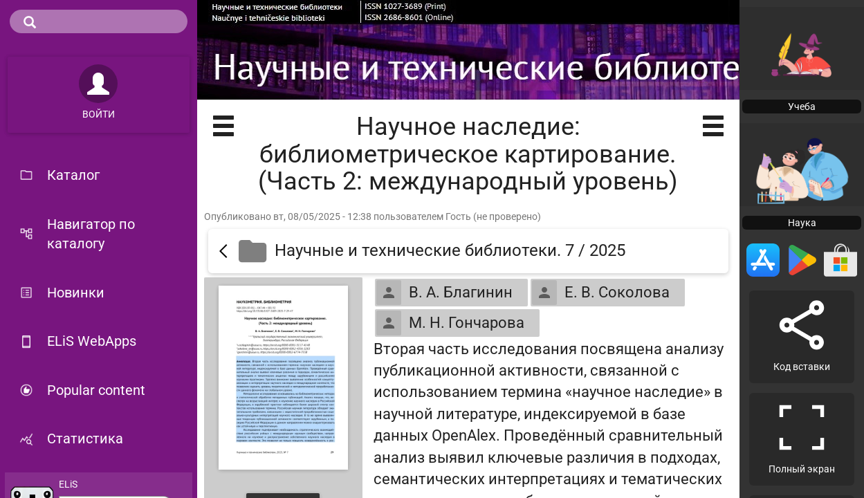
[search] (98, 21)
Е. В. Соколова (601, 292)
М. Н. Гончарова (450, 323)
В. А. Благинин (444, 292)
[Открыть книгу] (283, 378)
